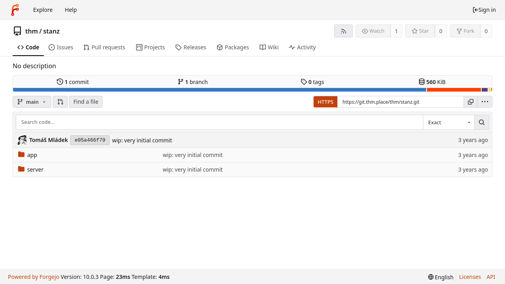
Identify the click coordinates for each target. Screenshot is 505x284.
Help (71, 9)
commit (73, 82)
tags (312, 82)
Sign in (484, 9)
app (27, 155)
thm (31, 31)
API (490, 276)
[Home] (15, 10)
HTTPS (325, 101)
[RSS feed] (343, 30)
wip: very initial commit (142, 140)
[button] (60, 102)
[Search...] (481, 122)
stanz (51, 31)
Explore (42, 9)
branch (193, 82)
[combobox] (448, 122)
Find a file (85, 101)
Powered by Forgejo (33, 276)
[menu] (484, 102)
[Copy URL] (471, 102)
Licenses (470, 276)
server (30, 169)
